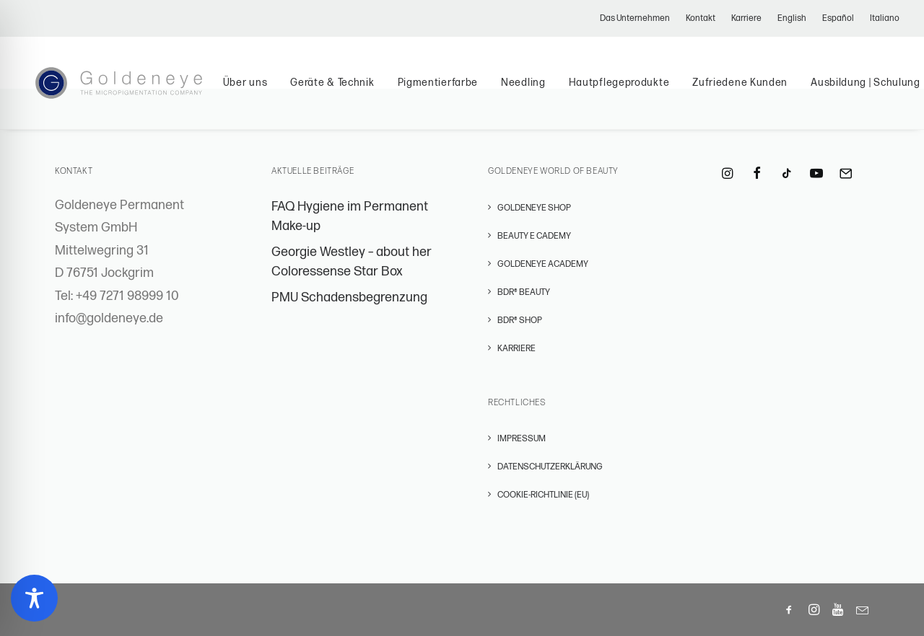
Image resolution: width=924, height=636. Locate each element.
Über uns (259, 88)
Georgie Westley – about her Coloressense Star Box (351, 261)
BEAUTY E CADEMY (534, 236)
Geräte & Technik (347, 88)
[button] (727, 174)
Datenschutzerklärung (550, 466)
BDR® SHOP (519, 320)
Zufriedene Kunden (755, 88)
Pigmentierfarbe (452, 88)
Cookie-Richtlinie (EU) (543, 495)
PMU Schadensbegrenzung (349, 297)
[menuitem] (638, 18)
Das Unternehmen (635, 18)
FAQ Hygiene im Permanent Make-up (349, 216)
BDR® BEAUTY (523, 292)
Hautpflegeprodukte (633, 88)
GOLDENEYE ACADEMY (542, 264)
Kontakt (700, 18)
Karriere (746, 18)
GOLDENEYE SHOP (534, 208)
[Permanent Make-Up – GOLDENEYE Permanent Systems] (126, 88)
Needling (538, 88)
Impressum (521, 438)
